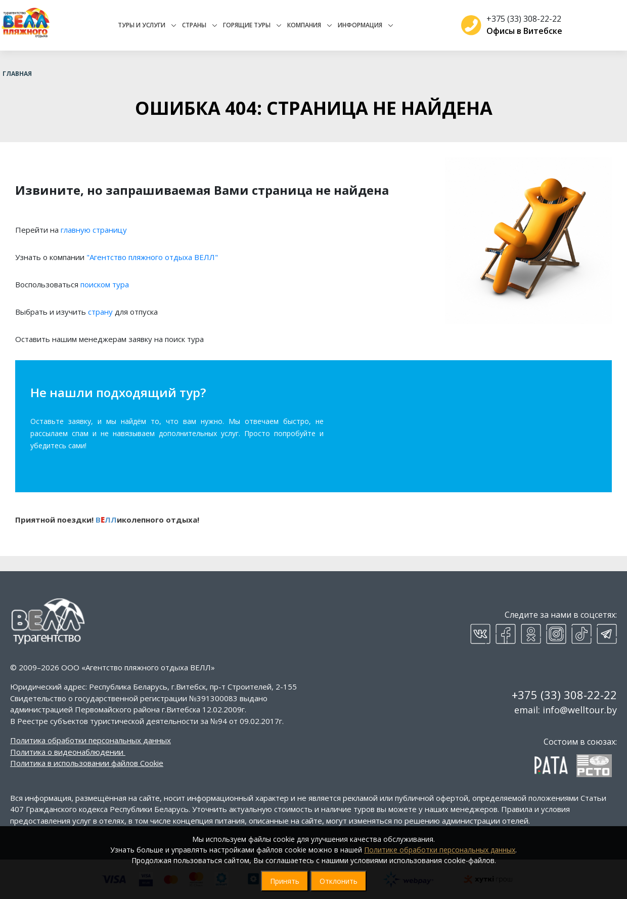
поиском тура (104, 284)
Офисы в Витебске (520, 30)
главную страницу (94, 230)
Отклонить (338, 881)
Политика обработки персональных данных (90, 740)
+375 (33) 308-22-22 (519, 18)
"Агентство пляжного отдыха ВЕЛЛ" (152, 257)
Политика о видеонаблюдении (66, 752)
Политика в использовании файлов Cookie (86, 763)
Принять (284, 881)
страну (100, 312)
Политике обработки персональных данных (439, 849)
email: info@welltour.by (565, 710)
